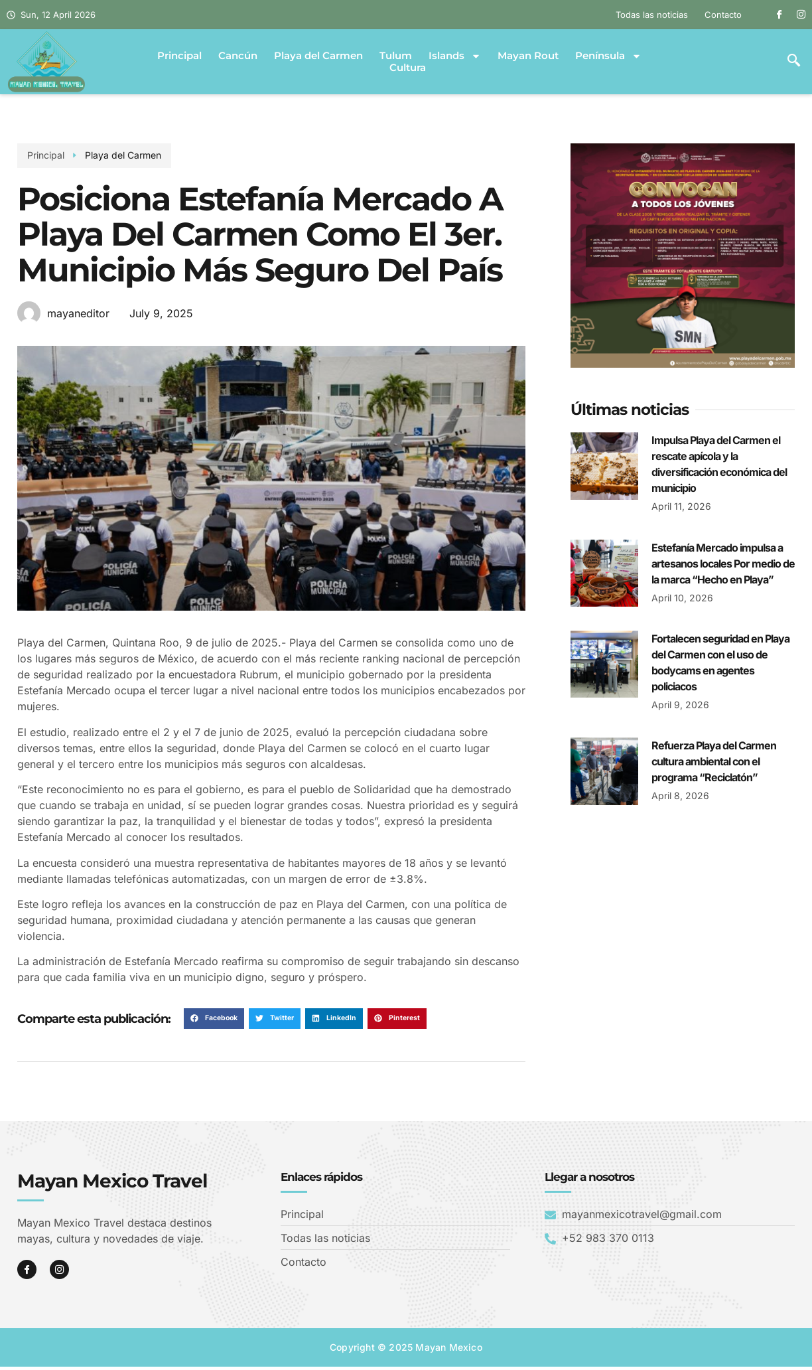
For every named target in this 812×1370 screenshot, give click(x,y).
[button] (214, 1018)
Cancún (237, 56)
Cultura (407, 68)
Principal (179, 56)
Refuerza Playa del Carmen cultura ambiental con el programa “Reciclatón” (713, 761)
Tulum (395, 56)
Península (608, 56)
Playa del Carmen (318, 56)
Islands (455, 56)
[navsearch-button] (793, 61)
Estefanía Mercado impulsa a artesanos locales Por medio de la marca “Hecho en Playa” (723, 563)
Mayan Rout (528, 56)
